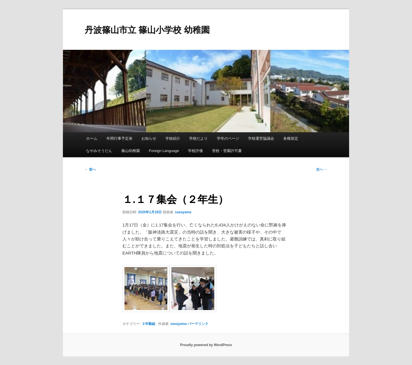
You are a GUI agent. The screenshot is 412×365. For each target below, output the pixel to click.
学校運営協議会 (261, 138)
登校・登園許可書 (227, 151)
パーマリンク (198, 324)
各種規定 (290, 138)
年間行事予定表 (119, 138)
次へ (321, 169)
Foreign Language (164, 151)
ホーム (91, 138)
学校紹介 (172, 138)
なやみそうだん (99, 151)
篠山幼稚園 (130, 151)
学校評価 (195, 151)
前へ (90, 169)
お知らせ (148, 138)
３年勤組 (148, 324)
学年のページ (228, 138)
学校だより (198, 138)
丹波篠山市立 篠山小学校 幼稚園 (147, 30)
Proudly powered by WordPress (206, 345)
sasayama (183, 212)
